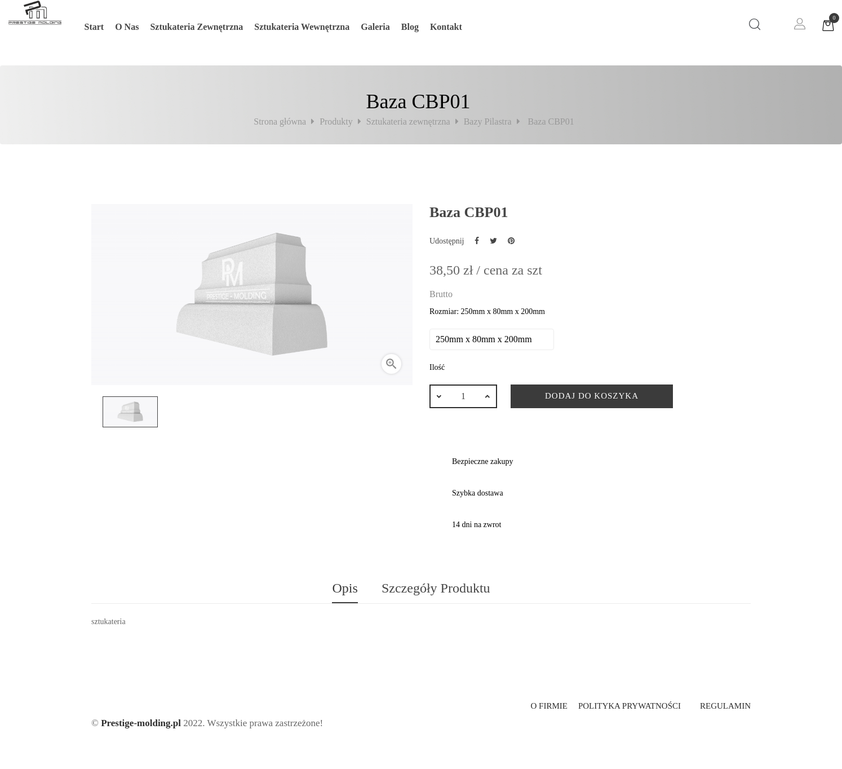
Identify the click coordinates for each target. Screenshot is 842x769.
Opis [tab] (344, 588)
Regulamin (725, 705)
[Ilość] (463, 396)
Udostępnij (477, 240)
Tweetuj (493, 240)
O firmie (548, 705)
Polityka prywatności (629, 705)
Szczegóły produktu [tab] (436, 588)
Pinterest (511, 240)
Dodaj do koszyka (592, 395)
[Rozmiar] (491, 339)
